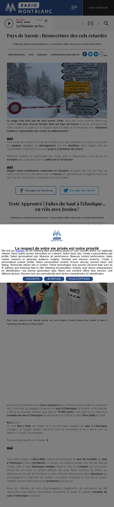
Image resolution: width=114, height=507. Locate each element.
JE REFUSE (54, 278)
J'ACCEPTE (32, 278)
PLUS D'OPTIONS (79, 278)
